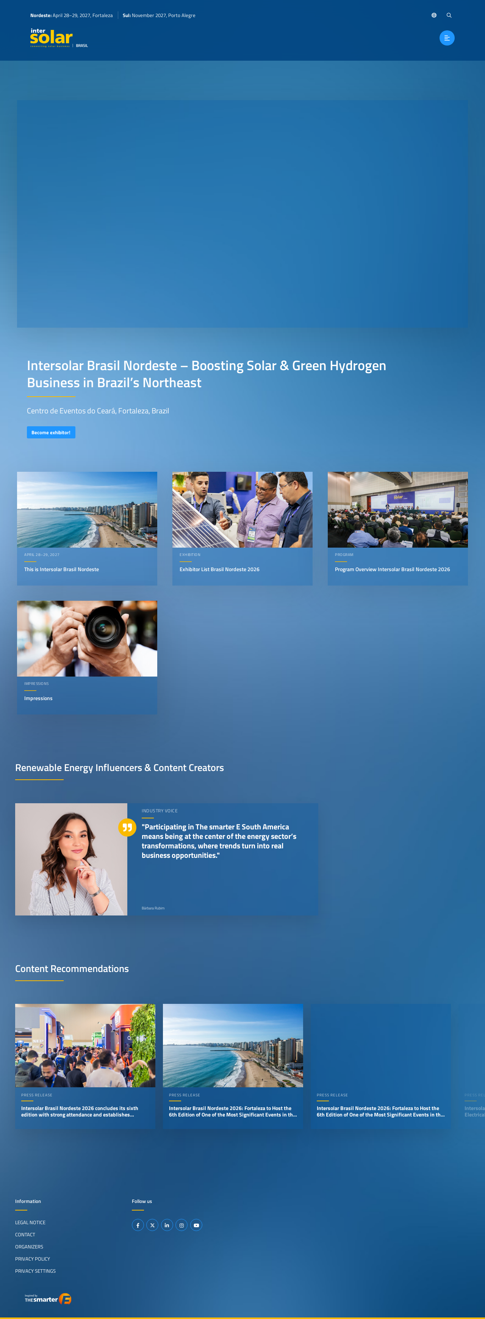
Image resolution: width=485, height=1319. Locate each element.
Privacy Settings (35, 1271)
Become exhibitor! (50, 432)
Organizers (29, 1246)
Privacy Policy (32, 1258)
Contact (25, 1234)
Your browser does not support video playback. (242, 214)
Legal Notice (30, 1222)
